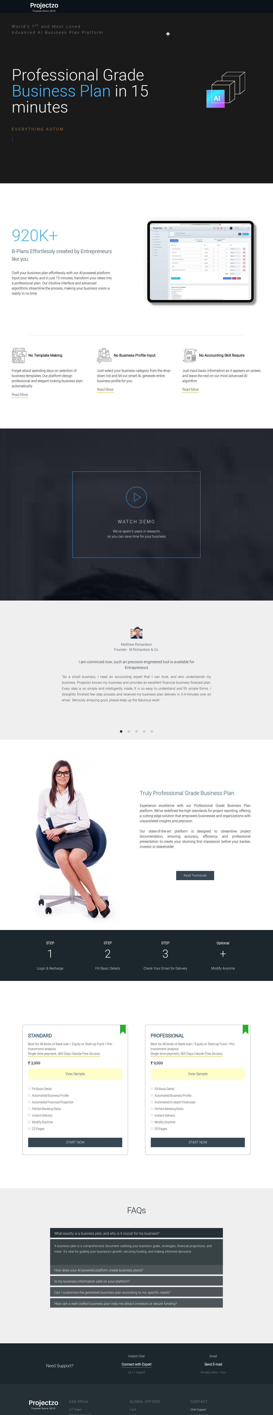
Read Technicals (195, 875)
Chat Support (198, 1410)
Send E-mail (213, 1364)
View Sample (75, 1074)
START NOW (75, 1142)
